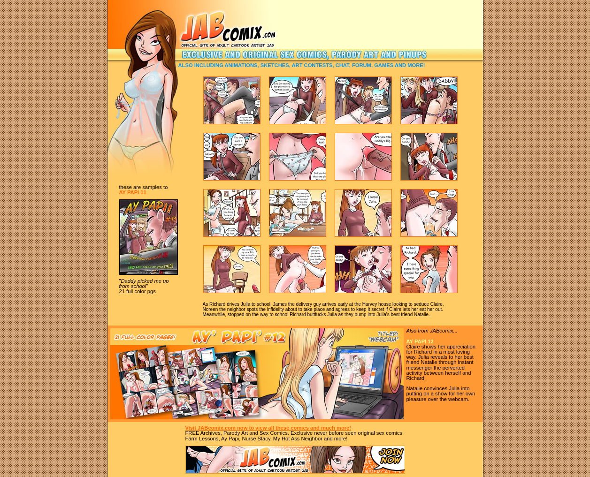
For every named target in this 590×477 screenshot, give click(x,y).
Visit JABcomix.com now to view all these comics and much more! (268, 428)
